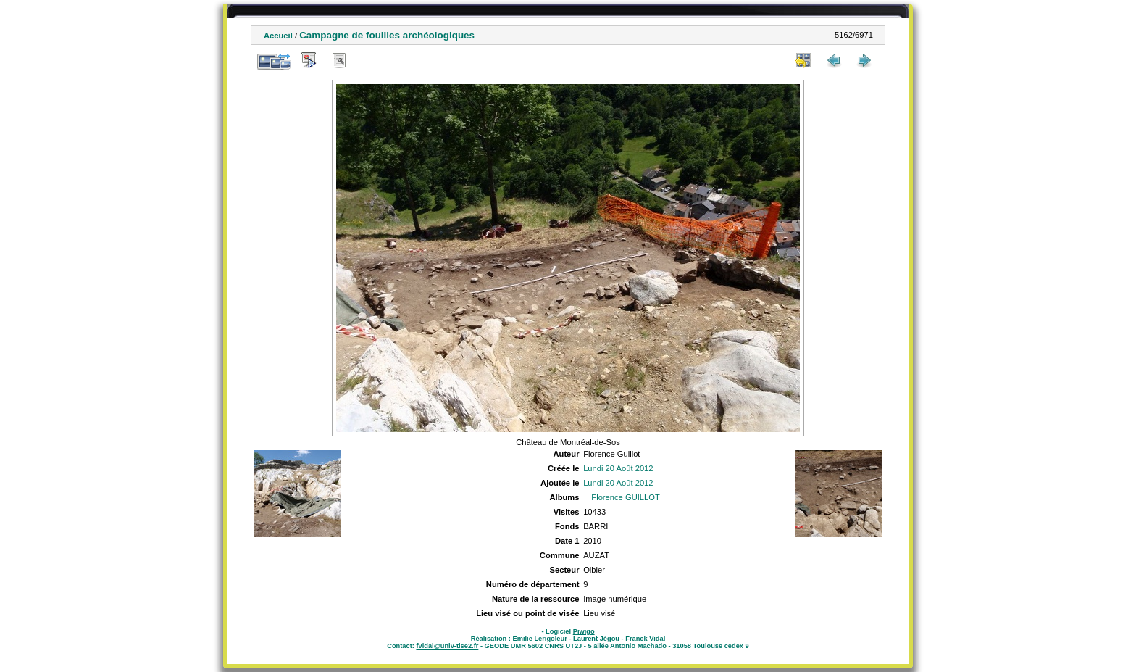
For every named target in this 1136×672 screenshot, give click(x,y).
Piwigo (584, 631)
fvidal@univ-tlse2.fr (447, 646)
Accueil (278, 35)
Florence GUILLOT (625, 497)
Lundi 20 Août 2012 (618, 468)
